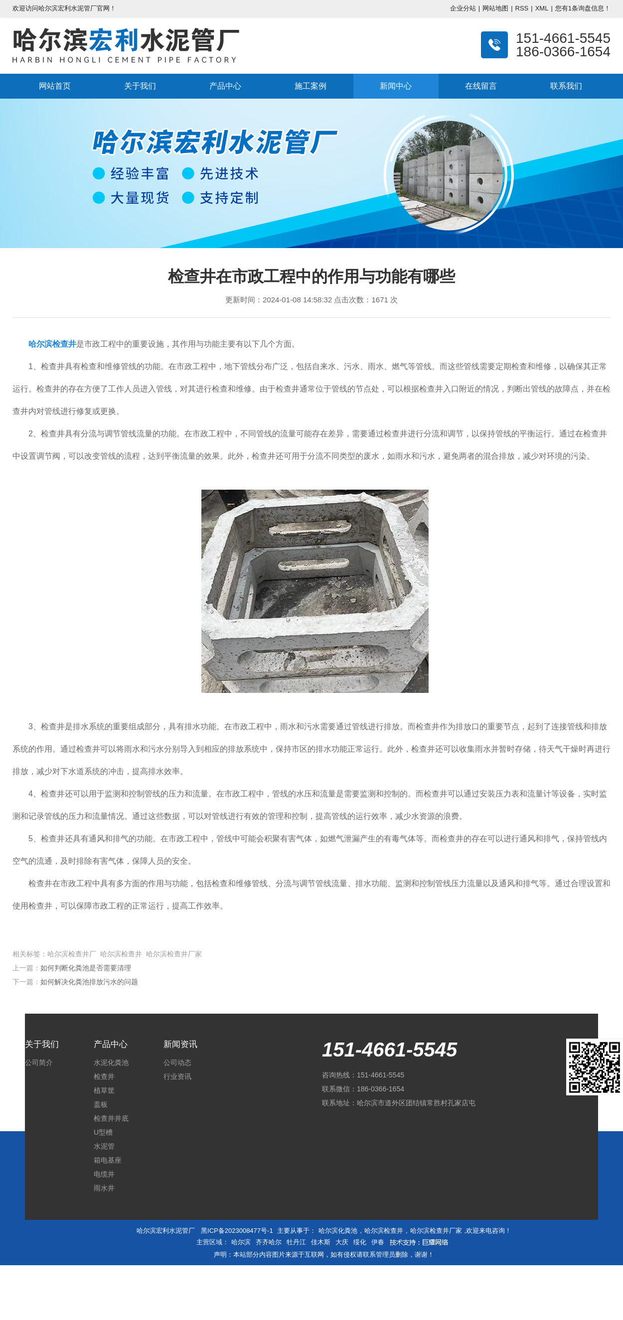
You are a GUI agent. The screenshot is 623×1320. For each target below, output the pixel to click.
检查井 (104, 1076)
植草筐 (104, 1090)
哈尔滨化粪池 (337, 1230)
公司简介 (39, 1062)
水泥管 (104, 1146)
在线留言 (481, 86)
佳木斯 (320, 1242)
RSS (522, 8)
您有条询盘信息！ (583, 8)
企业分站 (463, 8)
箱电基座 (108, 1160)
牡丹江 (296, 1242)
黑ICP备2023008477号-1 (237, 1230)
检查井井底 (111, 1118)
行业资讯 (177, 1076)
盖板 (101, 1104)
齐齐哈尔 (269, 1242)
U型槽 (103, 1132)
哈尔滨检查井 (383, 1230)
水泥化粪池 (111, 1062)
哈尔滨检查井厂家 (436, 1230)
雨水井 (104, 1188)
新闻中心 (396, 86)
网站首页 (55, 86)
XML (542, 8)
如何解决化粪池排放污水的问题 (89, 982)
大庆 (341, 1242)
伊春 (377, 1242)
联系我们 (566, 86)
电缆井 (104, 1174)
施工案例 (310, 86)
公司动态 (177, 1062)
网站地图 (495, 8)
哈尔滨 (241, 1242)
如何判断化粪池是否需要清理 (85, 968)
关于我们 (140, 86)
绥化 (359, 1242)
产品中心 (225, 86)
